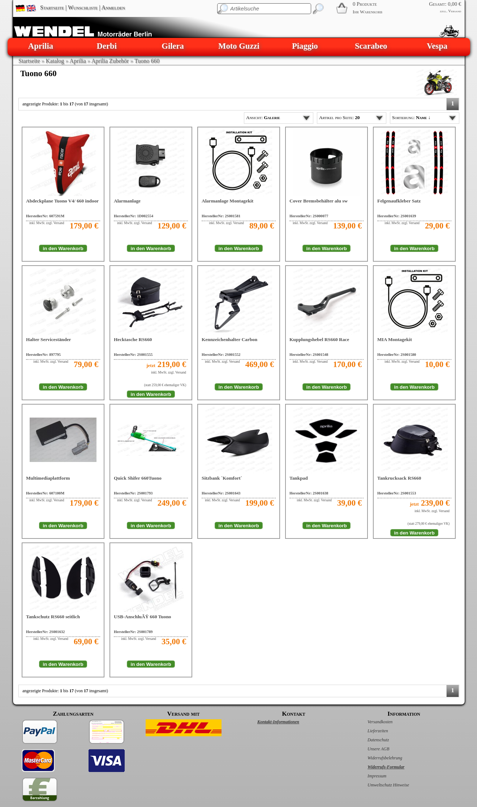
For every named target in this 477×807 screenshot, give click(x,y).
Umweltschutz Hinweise (380, 785)
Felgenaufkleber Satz (399, 201)
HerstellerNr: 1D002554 (133, 216)
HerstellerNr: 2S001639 (396, 216)
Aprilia (40, 46)
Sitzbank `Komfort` (222, 478)
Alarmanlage (127, 201)
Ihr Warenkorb (367, 11)
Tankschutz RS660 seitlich (53, 616)
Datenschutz (370, 739)
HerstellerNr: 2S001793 (133, 493)
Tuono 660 (146, 61)
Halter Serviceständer (48, 339)
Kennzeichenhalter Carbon (229, 339)
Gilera (173, 46)
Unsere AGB (370, 748)
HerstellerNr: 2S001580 (396, 355)
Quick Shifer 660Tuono (138, 478)
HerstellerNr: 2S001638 (308, 493)
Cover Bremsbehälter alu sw (318, 201)
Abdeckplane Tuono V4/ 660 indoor (62, 201)
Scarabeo (371, 46)
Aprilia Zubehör (110, 61)
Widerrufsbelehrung (377, 757)
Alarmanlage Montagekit (227, 201)
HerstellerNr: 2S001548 (308, 355)
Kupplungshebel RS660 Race (319, 339)
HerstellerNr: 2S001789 (133, 632)
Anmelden (113, 7)
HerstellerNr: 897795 (43, 355)
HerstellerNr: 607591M (45, 216)
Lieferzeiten (370, 730)
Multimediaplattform (48, 478)
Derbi (107, 46)
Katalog (55, 61)
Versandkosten (372, 721)
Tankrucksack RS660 (399, 478)
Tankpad (298, 478)
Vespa (437, 46)
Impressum (369, 775)
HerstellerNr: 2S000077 (308, 216)
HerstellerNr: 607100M (45, 493)
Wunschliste (83, 7)
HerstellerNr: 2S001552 (221, 355)
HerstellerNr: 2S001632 (45, 632)
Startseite (52, 7)
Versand (454, 11)
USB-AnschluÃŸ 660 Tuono (142, 616)
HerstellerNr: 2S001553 (396, 493)
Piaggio (305, 46)
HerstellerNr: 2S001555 (133, 355)
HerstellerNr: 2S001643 (221, 493)
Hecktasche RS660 (133, 339)
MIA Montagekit (394, 339)
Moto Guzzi (238, 46)
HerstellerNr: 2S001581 (221, 216)
